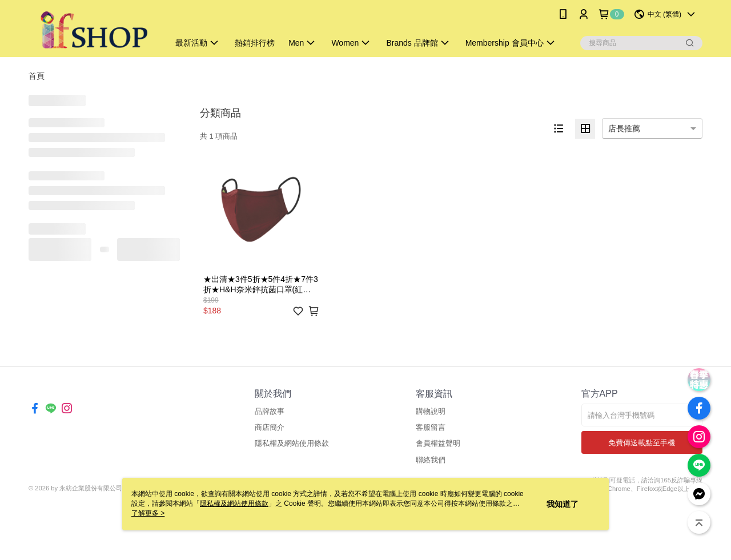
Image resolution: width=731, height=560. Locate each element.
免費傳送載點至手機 (641, 442)
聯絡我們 (430, 460)
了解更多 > (147, 513)
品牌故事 (269, 411)
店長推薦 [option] (624, 128)
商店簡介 (269, 427)
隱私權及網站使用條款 (292, 443)
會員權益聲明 (438, 443)
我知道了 (563, 504)
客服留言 (430, 427)
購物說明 (430, 411)
